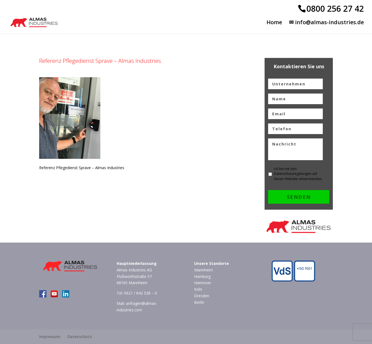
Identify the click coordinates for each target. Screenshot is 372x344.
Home (274, 23)
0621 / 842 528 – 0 (140, 293)
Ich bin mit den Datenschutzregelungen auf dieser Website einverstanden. (298, 173)
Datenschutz (79, 336)
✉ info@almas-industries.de (326, 23)
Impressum (49, 336)
